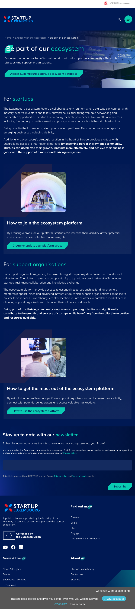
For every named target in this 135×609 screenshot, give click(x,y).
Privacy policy (60, 476)
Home (8, 37)
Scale (74, 522)
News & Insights (12, 569)
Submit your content (14, 579)
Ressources (9, 585)
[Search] (119, 19)
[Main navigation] (128, 19)
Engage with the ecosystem (30, 37)
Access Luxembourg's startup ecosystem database (44, 73)
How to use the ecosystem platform (36, 411)
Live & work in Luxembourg (86, 538)
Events (6, 574)
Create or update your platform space (37, 245)
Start (73, 528)
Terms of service (80, 476)
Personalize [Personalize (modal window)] (60, 604)
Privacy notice (70, 453)
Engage (75, 533)
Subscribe (120, 486)
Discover (75, 517)
